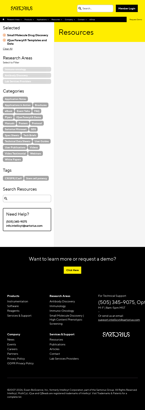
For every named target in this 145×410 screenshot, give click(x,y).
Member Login (126, 8)
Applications (42, 19)
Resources (56, 19)
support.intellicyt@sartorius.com (119, 319)
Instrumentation (17, 301)
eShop (92, 19)
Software (13, 306)
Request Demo (136, 19)
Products (28, 19)
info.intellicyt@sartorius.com (24, 225)
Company (69, 19)
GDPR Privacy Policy (20, 363)
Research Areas (13, 19)
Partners (12, 353)
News (10, 339)
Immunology (58, 306)
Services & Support (19, 315)
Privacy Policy (16, 358)
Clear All (7, 48)
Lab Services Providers (64, 358)
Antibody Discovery (62, 301)
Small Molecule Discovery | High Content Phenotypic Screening (67, 319)
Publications (57, 344)
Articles (54, 349)
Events (11, 344)
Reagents (13, 310)
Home (4, 19)
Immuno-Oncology (62, 310)
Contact (81, 19)
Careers (12, 349)
